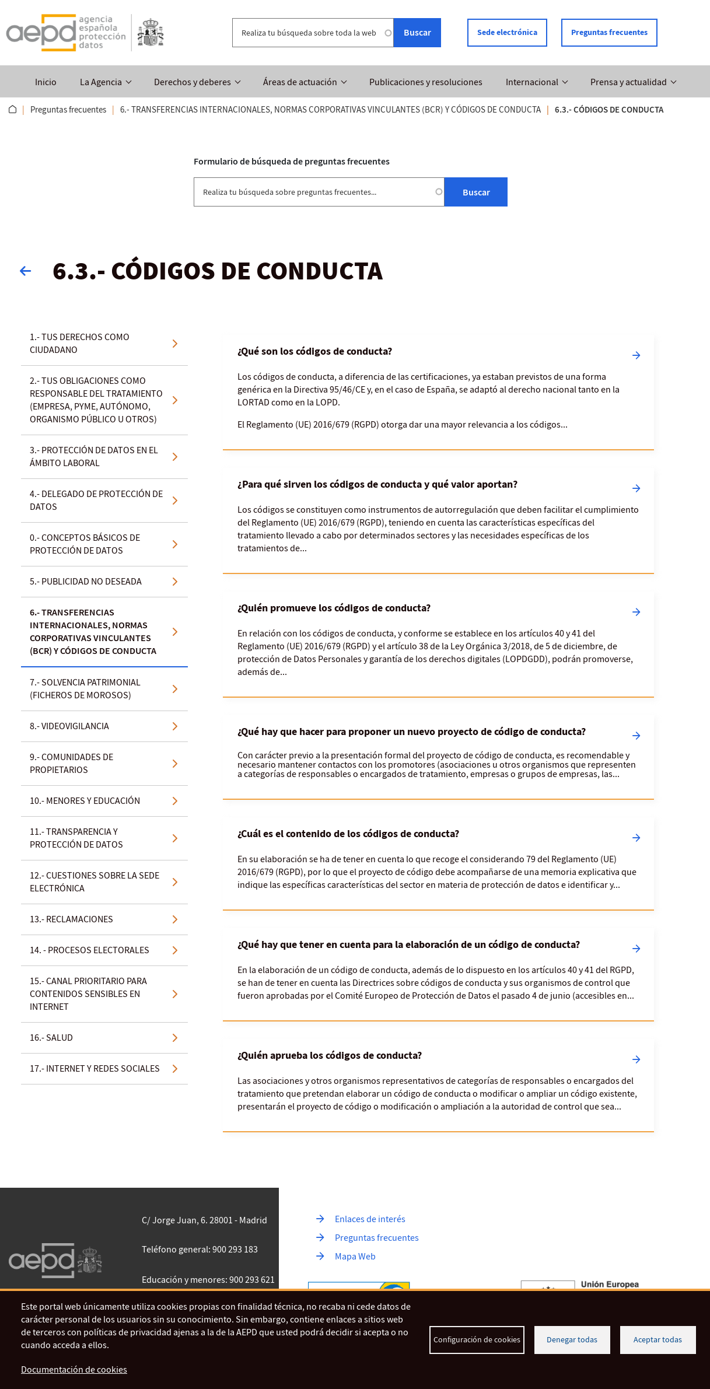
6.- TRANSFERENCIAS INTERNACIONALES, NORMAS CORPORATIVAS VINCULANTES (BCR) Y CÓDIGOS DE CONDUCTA (330, 110)
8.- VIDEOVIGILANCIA (69, 726)
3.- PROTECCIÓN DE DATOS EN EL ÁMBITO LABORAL (94, 456)
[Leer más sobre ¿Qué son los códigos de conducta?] (438, 391)
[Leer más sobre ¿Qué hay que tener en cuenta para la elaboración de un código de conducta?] (438, 974)
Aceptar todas (658, 1340)
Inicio (46, 82)
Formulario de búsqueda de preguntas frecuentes (292, 161)
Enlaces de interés (370, 1218)
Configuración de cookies (476, 1340)
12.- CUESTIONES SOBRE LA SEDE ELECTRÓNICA (94, 881)
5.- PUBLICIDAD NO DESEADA (86, 581)
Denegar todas (572, 1340)
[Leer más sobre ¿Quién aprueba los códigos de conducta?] (438, 1084)
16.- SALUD (51, 1037)
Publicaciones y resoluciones (425, 82)
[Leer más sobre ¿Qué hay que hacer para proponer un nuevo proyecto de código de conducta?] (438, 756)
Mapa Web (355, 1256)
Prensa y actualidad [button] (628, 82)
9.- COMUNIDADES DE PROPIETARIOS (71, 763)
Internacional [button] (532, 82)
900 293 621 (252, 1279)
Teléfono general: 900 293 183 (200, 1249)
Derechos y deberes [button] (192, 82)
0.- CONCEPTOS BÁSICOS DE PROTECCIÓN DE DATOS (85, 543)
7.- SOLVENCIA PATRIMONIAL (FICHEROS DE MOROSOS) (85, 688)
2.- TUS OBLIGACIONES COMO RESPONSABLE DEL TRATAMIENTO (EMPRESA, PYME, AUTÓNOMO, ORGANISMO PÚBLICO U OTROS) (96, 400)
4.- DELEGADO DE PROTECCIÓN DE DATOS (96, 500)
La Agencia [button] (101, 82)
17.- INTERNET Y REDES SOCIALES (95, 1068)
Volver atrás (31, 270)
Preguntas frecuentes (609, 32)
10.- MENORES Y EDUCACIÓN (85, 800)
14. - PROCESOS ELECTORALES (89, 950)
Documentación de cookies (74, 1370)
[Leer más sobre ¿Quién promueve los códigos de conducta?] (438, 643)
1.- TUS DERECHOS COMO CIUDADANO (80, 343)
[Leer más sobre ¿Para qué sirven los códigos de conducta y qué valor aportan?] (438, 519)
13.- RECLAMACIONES (71, 919)
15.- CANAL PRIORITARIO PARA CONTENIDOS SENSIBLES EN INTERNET (88, 993)
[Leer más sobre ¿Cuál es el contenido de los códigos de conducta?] (438, 863)
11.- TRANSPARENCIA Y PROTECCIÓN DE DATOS (76, 837)
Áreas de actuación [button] (300, 82)
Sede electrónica (507, 32)
